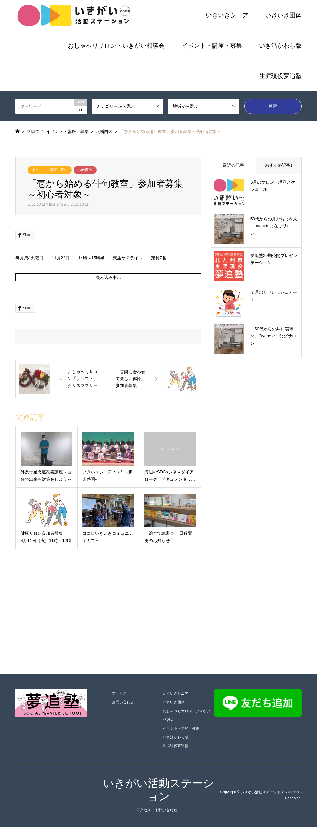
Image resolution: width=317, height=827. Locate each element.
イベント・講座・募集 (212, 45)
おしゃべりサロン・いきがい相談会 (116, 45)
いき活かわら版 (280, 45)
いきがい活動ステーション (262, 792)
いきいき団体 (283, 15)
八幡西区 (85, 170)
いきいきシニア (227, 15)
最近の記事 (233, 165)
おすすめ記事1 (279, 165)
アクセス (119, 693)
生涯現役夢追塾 (280, 76)
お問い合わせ (123, 702)
